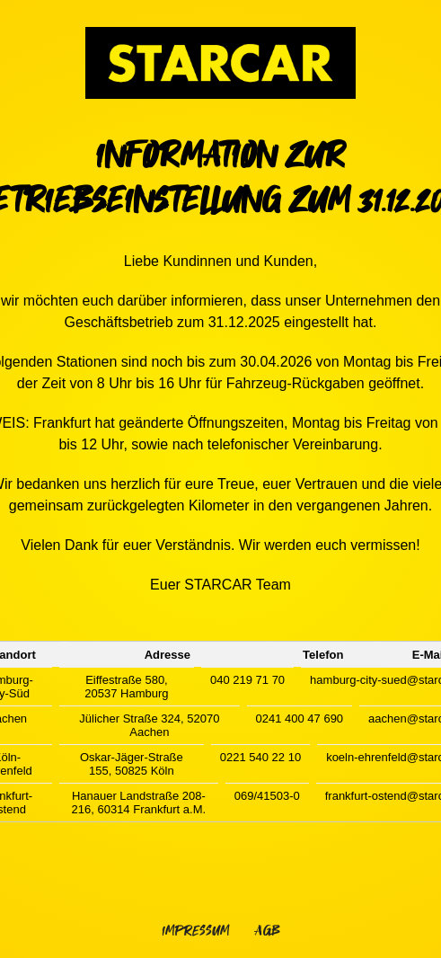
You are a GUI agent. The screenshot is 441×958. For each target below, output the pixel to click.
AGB (267, 930)
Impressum (195, 930)
